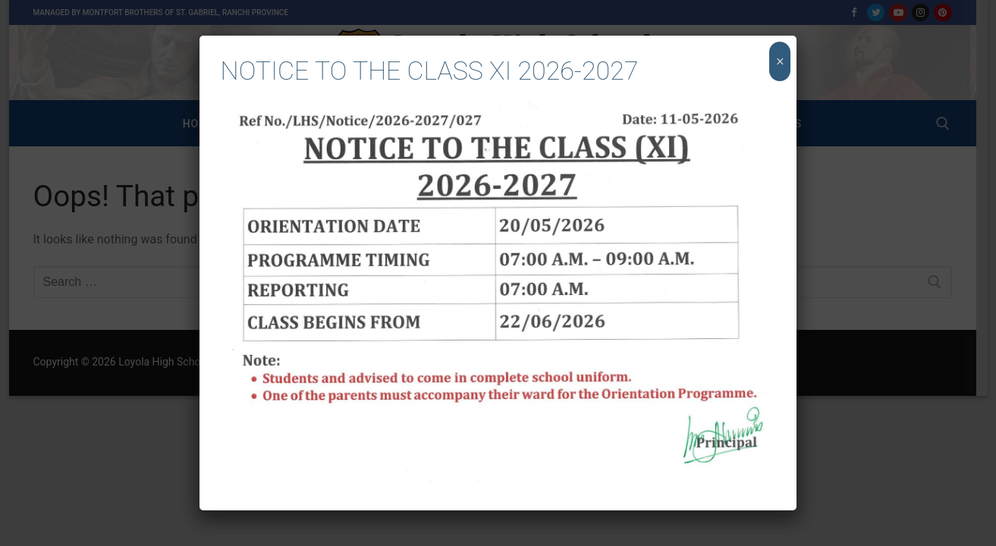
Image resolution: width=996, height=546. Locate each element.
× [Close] (780, 61)
